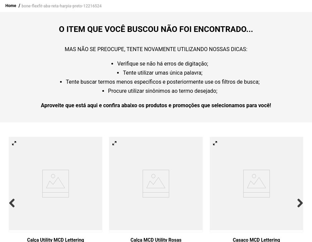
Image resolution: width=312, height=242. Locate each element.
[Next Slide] (298, 203)
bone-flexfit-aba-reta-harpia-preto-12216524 (61, 6)
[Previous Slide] (13, 203)
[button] (14, 143)
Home (10, 5)
